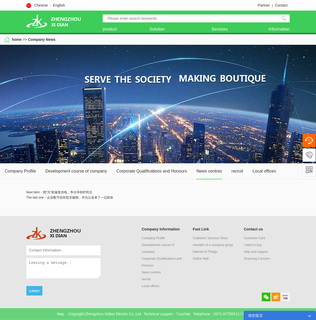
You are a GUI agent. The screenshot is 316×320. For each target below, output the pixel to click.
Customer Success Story (210, 238)
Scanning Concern (257, 258)
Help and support (256, 252)
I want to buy (253, 245)
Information (279, 29)
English (59, 5)
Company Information (161, 229)
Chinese (41, 5)
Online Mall (201, 258)
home (17, 39)
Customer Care (254, 238)
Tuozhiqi (183, 314)
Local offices (264, 171)
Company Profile (20, 171)
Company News (41, 39)
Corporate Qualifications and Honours (151, 171)
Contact (281, 5)
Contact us (253, 229)
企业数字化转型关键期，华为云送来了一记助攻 (80, 197)
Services (219, 29)
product (110, 29)
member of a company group (213, 245)
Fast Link (201, 229)
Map (60, 314)
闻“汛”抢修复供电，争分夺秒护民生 (67, 192)
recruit (237, 171)
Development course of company (76, 171)
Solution (157, 29)
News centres (209, 171)
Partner (264, 5)
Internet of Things (205, 252)
